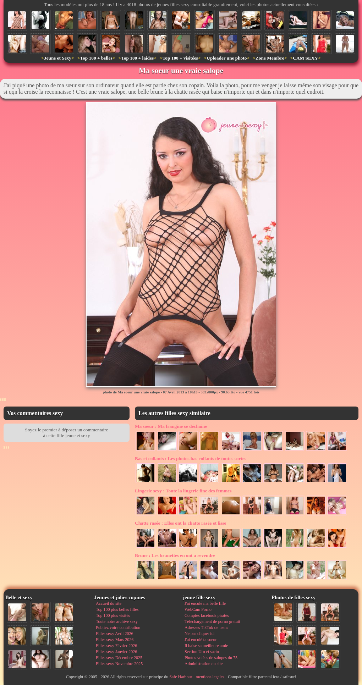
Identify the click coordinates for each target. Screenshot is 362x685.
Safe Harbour (180, 676)
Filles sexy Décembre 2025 (119, 657)
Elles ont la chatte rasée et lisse (180, 523)
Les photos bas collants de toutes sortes (190, 458)
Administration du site (204, 663)
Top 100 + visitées (180, 58)
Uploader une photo (227, 58)
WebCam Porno (198, 609)
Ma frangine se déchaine (171, 426)
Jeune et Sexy (57, 58)
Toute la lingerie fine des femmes (183, 490)
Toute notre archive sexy (117, 621)
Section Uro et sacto (202, 651)
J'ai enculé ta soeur (200, 639)
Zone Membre (270, 58)
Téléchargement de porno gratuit (212, 621)
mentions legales (210, 676)
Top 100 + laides (137, 58)
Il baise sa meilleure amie (206, 645)
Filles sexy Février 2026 (116, 645)
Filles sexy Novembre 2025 (119, 663)
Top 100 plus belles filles (117, 609)
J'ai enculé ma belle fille (205, 603)
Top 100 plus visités (113, 615)
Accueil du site (108, 603)
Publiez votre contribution (118, 627)
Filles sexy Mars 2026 (114, 639)
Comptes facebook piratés (207, 615)
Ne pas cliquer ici (199, 633)
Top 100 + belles (96, 58)
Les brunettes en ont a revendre (175, 555)
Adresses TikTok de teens (206, 627)
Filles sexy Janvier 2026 (116, 651)
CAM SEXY (305, 58)
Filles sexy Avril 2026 (114, 633)
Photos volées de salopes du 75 (211, 657)
